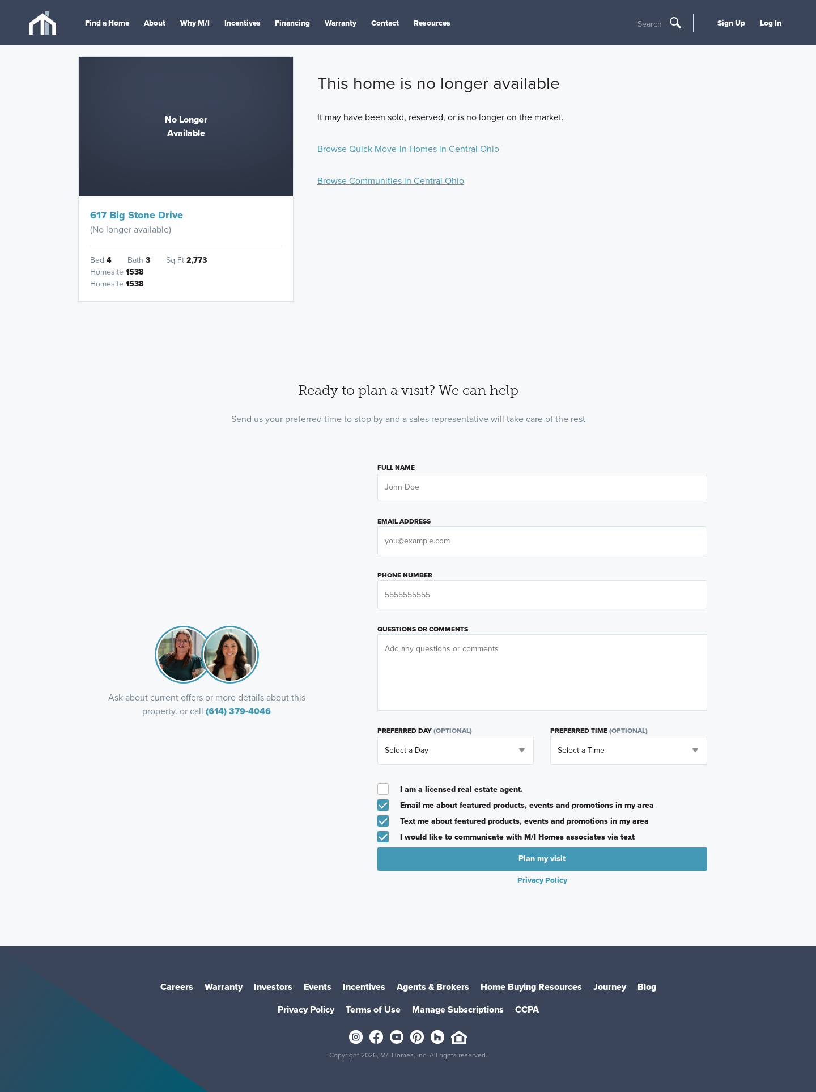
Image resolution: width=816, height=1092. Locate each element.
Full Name (396, 467)
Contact (385, 22)
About (154, 22)
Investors (273, 986)
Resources (432, 22)
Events (318, 986)
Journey (609, 986)
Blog (647, 986)
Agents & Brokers (433, 986)
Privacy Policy (542, 880)
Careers (176, 986)
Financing (292, 22)
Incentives (242, 22)
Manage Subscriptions (458, 1009)
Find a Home (107, 22)
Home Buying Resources (531, 986)
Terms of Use (373, 1009)
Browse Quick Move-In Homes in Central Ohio (408, 148)
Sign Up (731, 22)
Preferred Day (424, 731)
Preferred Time (599, 731)
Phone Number (404, 575)
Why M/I (195, 22)
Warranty (340, 22)
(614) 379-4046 (238, 711)
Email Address (404, 521)
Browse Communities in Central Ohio (390, 180)
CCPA (527, 1009)
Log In (770, 22)
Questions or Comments (422, 629)
